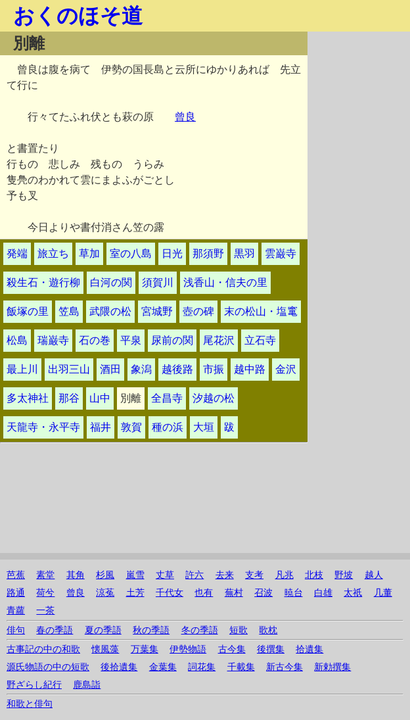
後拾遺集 (119, 667)
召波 (263, 593)
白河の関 (111, 282)
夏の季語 (103, 630)
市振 (213, 369)
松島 (17, 340)
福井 (100, 427)
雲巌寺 (280, 253)
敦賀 (131, 427)
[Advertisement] (359, 229)
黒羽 (244, 253)
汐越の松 (214, 398)
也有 (203, 593)
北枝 (314, 575)
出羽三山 (69, 369)
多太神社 (28, 398)
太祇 (353, 593)
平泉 (130, 340)
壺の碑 (198, 311)
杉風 (105, 575)
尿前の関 (172, 340)
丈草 (165, 575)
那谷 (69, 398)
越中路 (249, 369)
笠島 (69, 311)
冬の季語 (199, 630)
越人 (374, 575)
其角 (75, 575)
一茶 (45, 610)
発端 (17, 253)
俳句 (16, 630)
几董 (383, 593)
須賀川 (157, 282)
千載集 (241, 667)
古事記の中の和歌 (43, 649)
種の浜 (167, 427)
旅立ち (53, 253)
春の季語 (54, 630)
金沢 (285, 369)
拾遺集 (309, 649)
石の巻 (94, 340)
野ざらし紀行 (34, 685)
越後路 (177, 369)
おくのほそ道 (78, 16)
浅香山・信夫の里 (225, 282)
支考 (254, 575)
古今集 (232, 649)
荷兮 (45, 593)
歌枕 (268, 630)
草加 (89, 253)
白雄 (323, 593)
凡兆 (284, 575)
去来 (225, 575)
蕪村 (234, 593)
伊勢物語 (188, 649)
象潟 (141, 369)
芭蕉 (16, 575)
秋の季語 (151, 630)
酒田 (110, 369)
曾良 (185, 116)
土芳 (135, 593)
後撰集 (271, 649)
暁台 (294, 593)
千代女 (169, 593)
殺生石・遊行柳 (43, 282)
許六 (194, 575)
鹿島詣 (87, 685)
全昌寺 (167, 398)
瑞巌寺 (53, 340)
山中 (99, 398)
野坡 (343, 575)
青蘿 (16, 610)
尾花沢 (219, 340)
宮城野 (157, 311)
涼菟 (105, 593)
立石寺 (260, 340)
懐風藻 (105, 649)
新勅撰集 (332, 667)
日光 (172, 253)
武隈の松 (110, 311)
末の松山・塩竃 (261, 311)
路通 (16, 593)
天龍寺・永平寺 (43, 427)
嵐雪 (135, 575)
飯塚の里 (28, 311)
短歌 (238, 630)
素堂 (45, 575)
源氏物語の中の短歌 (48, 667)
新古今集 (284, 667)
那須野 (208, 253)
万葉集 (144, 649)
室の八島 (131, 253)
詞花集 (202, 667)
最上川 (22, 369)
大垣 (203, 427)
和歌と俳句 (30, 704)
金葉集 (163, 667)
